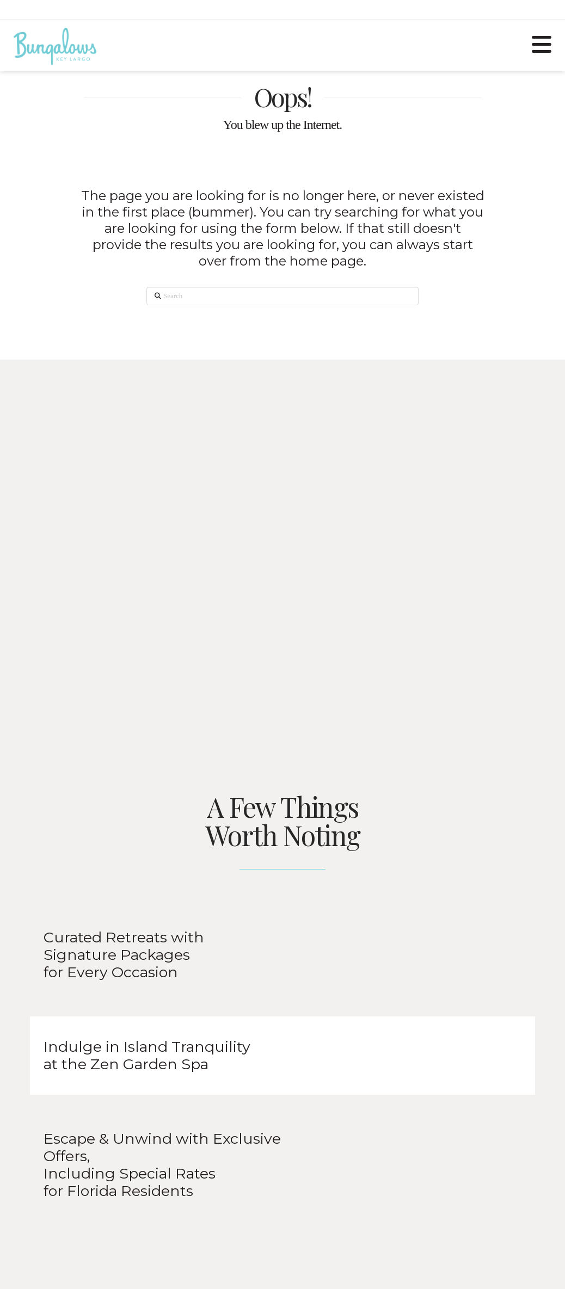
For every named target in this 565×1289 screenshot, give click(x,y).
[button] (541, 42)
